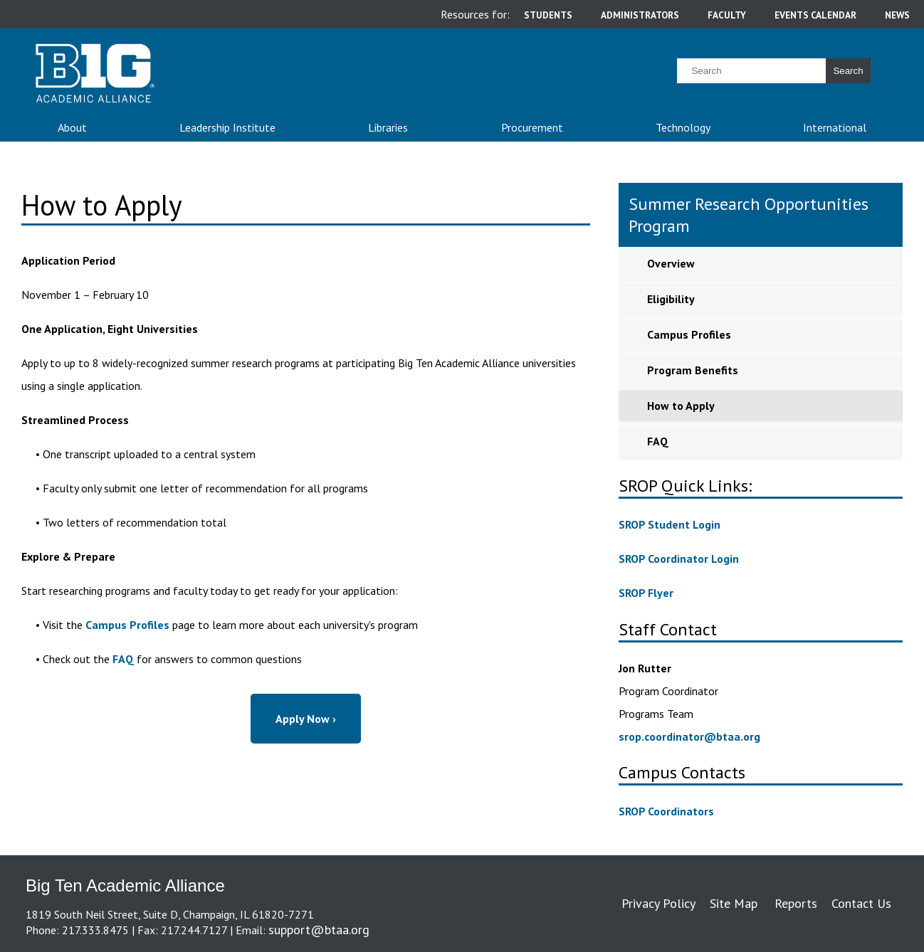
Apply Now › (305, 719)
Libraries (388, 127)
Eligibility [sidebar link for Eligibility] (671, 299)
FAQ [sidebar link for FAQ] (657, 441)
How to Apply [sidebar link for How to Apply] (681, 405)
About (72, 127)
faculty (727, 15)
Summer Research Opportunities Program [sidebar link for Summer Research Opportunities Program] (748, 215)
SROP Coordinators (666, 811)
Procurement (532, 127)
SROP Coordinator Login (679, 558)
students (548, 15)
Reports (796, 903)
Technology (683, 127)
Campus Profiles (127, 625)
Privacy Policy (658, 903)
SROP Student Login (669, 524)
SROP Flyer (646, 593)
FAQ (123, 659)
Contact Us (861, 903)
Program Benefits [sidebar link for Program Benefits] (692, 370)
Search (848, 70)
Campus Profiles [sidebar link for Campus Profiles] (689, 334)
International (834, 127)
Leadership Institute (227, 127)
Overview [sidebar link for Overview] (671, 263)
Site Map (733, 903)
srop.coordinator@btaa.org (689, 736)
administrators (640, 15)
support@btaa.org (318, 929)
